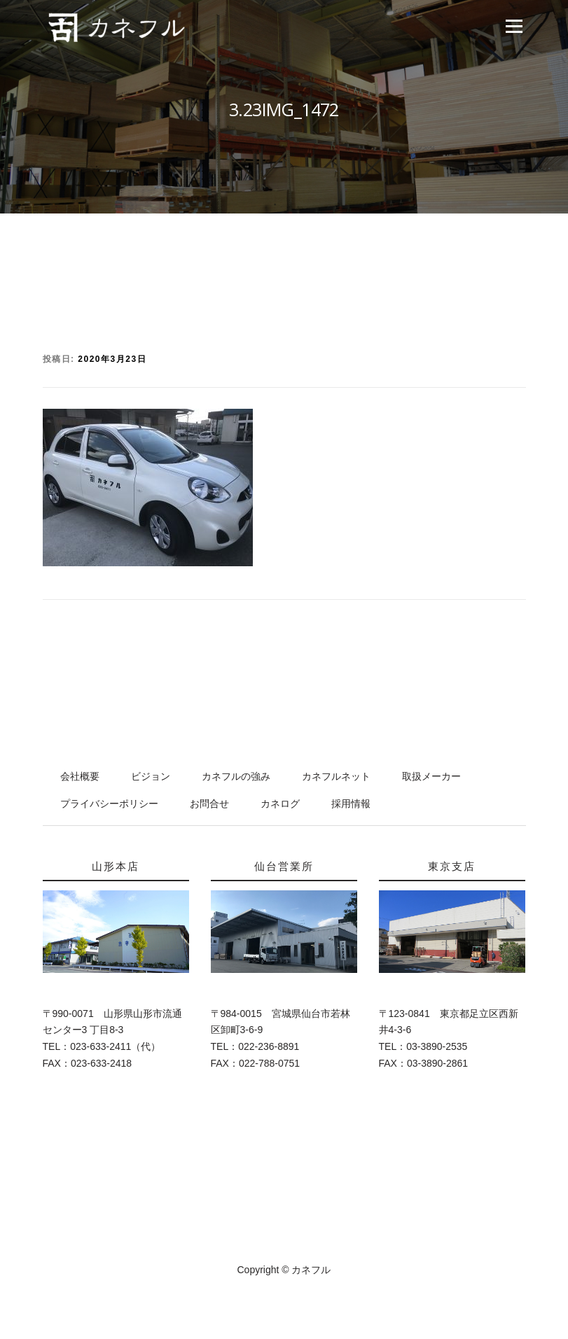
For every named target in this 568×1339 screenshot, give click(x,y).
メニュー (513, 26)
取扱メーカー (431, 776)
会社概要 (79, 776)
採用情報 (350, 803)
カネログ (280, 803)
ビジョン (150, 776)
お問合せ (209, 803)
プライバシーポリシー (109, 803)
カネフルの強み (236, 776)
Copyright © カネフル (284, 1269)
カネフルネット (336, 776)
